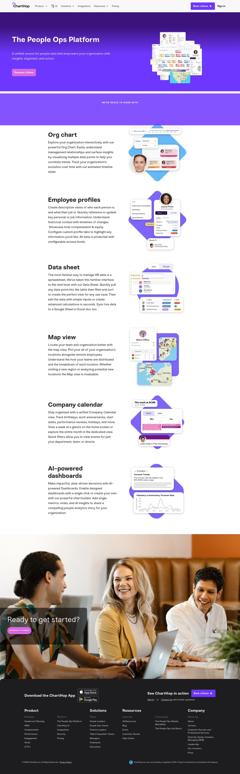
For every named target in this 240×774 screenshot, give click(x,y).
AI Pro (27, 746)
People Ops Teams (99, 725)
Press (190, 752)
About (191, 721)
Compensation (31, 729)
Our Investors (195, 748)
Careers (192, 725)
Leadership (193, 744)
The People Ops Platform (69, 721)
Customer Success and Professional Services (199, 731)
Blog (124, 725)
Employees (95, 742)
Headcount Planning (34, 721)
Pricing (115, 6)
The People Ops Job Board (168, 728)
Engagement (30, 738)
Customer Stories (131, 734)
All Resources (129, 721)
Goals (27, 742)
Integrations (84, 6)
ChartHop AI (63, 725)
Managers (95, 738)
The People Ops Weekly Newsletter (166, 723)
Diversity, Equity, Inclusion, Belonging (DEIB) (201, 738)
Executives (95, 746)
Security (61, 734)
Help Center (128, 738)
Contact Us (166, 699)
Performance (31, 734)
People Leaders (97, 721)
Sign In (150, 699)
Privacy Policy (66, 762)
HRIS (26, 725)
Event (125, 729)
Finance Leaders (98, 729)
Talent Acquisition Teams (102, 734)
